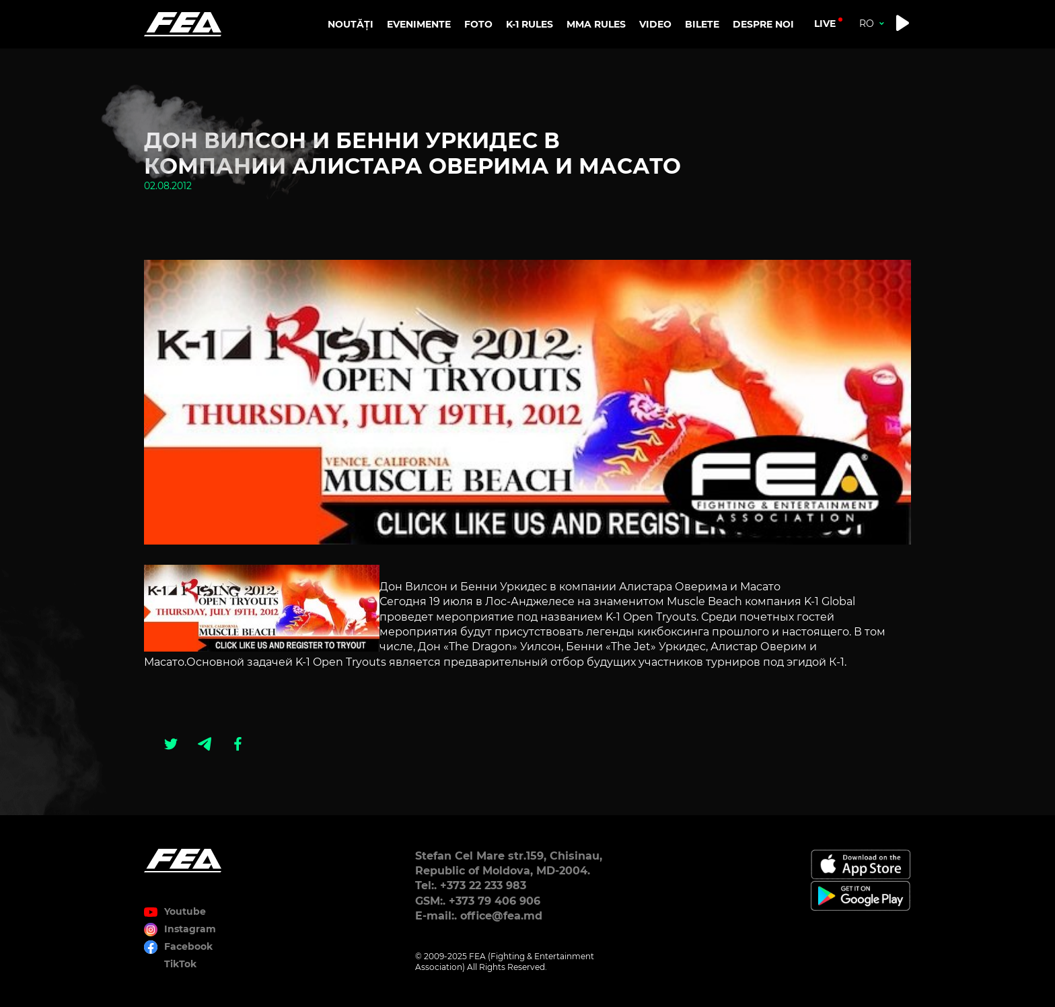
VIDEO (655, 24)
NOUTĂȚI (350, 24)
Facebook (188, 946)
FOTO (478, 24)
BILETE (702, 24)
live (825, 24)
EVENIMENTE (419, 24)
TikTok (180, 964)
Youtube (185, 911)
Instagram (190, 929)
